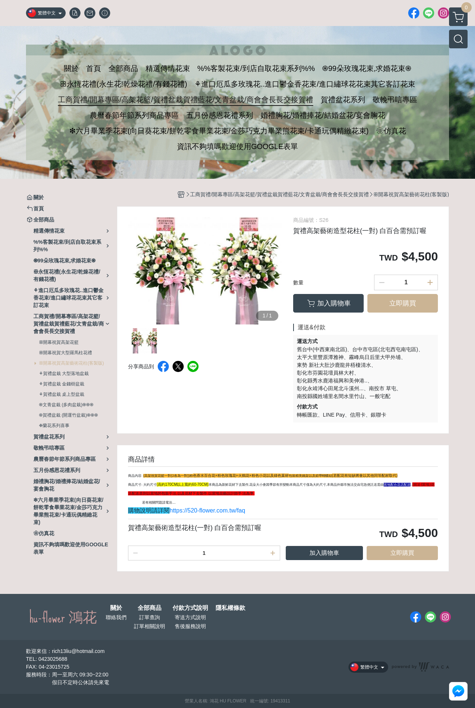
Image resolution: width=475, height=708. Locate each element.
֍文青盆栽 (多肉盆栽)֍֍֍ (66, 404)
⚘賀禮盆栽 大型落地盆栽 (64, 373)
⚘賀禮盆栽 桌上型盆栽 (61, 394)
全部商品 (149, 608)
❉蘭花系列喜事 (54, 425)
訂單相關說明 (149, 626)
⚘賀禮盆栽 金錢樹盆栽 (61, 384)
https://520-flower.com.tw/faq (207, 510)
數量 (298, 282)
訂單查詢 (149, 617)
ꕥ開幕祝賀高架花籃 (59, 342)
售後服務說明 (190, 626)
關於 (116, 608)
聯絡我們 (116, 617)
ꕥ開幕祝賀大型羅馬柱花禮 (65, 352)
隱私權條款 (230, 608)
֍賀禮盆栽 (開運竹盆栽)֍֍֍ (68, 415)
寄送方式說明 (190, 617)
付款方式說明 (190, 608)
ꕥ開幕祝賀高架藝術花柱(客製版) (71, 363)
